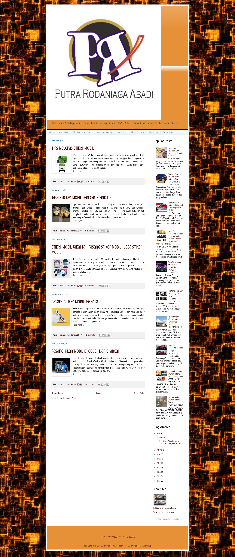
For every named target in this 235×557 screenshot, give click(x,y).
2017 (159, 468)
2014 (159, 481)
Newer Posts (57, 393)
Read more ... (78, 171)
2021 (159, 454)
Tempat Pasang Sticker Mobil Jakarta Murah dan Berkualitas (174, 178)
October (163, 438)
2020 (159, 459)
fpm (115, 537)
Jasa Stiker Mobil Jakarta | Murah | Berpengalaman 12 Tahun (175, 207)
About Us (63, 132)
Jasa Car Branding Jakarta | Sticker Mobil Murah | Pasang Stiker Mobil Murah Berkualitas (169, 237)
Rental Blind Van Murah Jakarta (175, 372)
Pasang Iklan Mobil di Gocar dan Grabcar (85, 351)
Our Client (121, 132)
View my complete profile (163, 512)
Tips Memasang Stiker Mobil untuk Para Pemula (174, 266)
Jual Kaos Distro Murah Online (171, 519)
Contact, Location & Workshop (98, 132)
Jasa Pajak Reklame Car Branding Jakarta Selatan (175, 152)
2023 (159, 434)
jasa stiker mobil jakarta (67, 182)
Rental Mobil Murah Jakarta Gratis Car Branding (174, 321)
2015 (159, 476)
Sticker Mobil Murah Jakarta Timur (174, 400)
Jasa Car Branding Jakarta (175, 346)
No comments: (90, 182)
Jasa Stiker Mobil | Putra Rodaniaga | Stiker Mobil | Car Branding (124, 546)
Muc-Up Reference (149, 132)
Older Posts (139, 393)
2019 (159, 463)
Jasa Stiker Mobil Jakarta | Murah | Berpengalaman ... (170, 442)
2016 (159, 472)
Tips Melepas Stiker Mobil (73, 148)
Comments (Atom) (69, 398)
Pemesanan (168, 132)
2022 (159, 450)
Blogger (132, 537)
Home (52, 132)
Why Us (76, 132)
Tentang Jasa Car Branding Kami (175, 292)
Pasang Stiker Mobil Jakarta (75, 301)
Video (133, 132)
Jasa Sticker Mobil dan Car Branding (82, 197)
